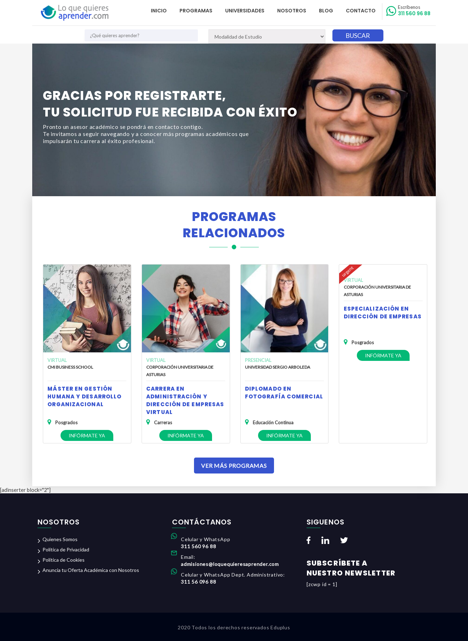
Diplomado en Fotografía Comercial (284, 392)
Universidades (244, 10)
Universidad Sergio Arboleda (277, 367)
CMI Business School (70, 367)
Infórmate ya (87, 435)
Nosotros (291, 10)
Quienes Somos (60, 539)
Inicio (159, 10)
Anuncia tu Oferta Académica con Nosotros (90, 570)
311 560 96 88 (414, 10)
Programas (195, 10)
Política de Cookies (63, 560)
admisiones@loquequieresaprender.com (230, 564)
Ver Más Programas (234, 465)
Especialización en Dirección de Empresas (383, 312)
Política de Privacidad (65, 549)
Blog (326, 10)
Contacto (361, 10)
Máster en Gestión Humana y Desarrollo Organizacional (84, 396)
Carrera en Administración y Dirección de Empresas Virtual (185, 400)
